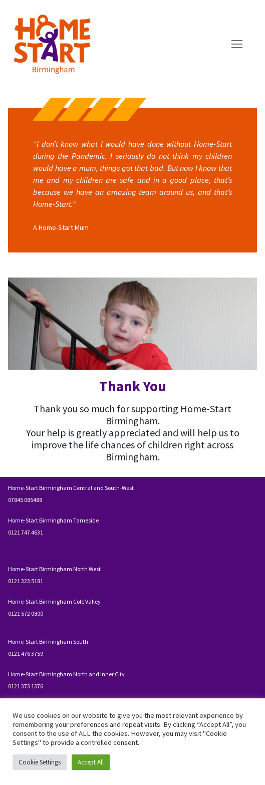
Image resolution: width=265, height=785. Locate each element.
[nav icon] (237, 44)
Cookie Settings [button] (40, 762)
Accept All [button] (91, 762)
